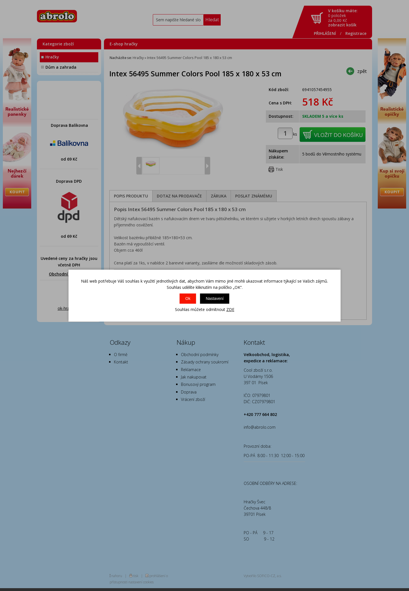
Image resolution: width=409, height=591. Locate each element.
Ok (188, 298)
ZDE (230, 309)
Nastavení (215, 298)
